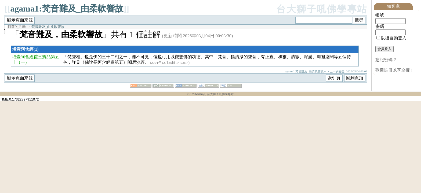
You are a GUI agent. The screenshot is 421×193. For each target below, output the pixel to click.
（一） (22, 62)
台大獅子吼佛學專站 (321, 9)
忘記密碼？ (386, 59)
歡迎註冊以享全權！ (394, 70)
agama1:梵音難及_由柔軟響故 (66, 8)
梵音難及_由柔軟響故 (47, 27)
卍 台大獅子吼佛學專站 (218, 94)
